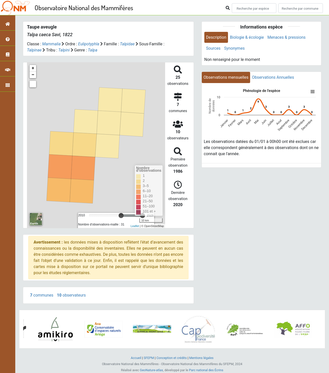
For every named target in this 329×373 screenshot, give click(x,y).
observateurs (72, 295)
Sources (213, 48)
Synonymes (234, 48)
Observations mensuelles (226, 77)
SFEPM (148, 358)
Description (216, 37)
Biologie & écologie (247, 37)
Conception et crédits (171, 358)
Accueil (135, 358)
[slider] (121, 215)
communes (42, 295)
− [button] (33, 75)
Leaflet (135, 226)
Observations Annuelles (274, 77)
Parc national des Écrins (206, 370)
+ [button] (33, 68)
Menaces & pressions (287, 37)
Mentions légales (201, 358)
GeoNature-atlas (151, 370)
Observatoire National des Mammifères (84, 7)
